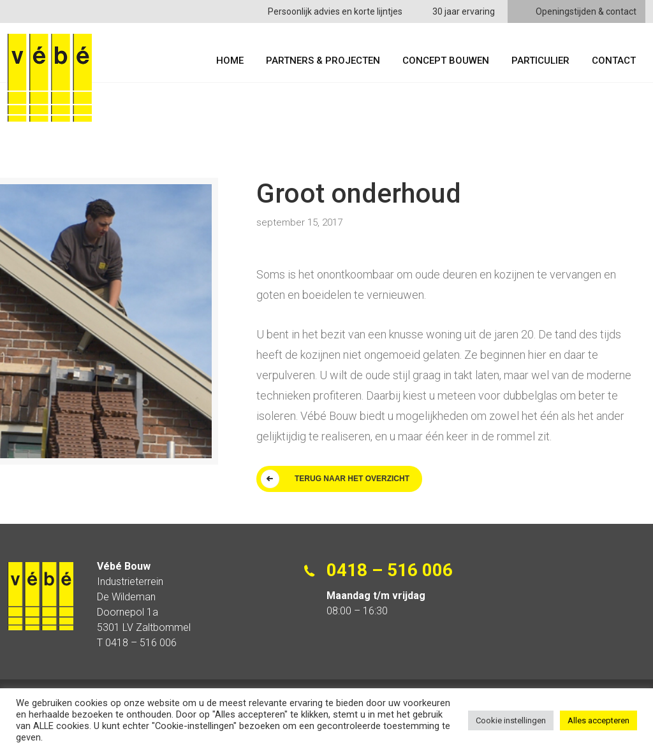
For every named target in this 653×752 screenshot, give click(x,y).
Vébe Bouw (50, 78)
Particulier (540, 60)
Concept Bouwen (445, 60)
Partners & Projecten (323, 60)
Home (230, 60)
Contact (614, 60)
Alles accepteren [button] (598, 720)
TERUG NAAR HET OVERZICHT (352, 478)
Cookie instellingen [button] (511, 720)
